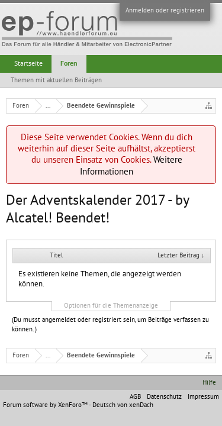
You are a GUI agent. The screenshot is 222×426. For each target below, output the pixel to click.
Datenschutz (164, 397)
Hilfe (209, 382)
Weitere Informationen (131, 165)
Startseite (28, 63)
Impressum (203, 397)
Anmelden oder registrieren (165, 10)
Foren (69, 63)
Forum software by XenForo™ (46, 405)
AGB (135, 397)
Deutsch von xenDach (122, 405)
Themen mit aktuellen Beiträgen (56, 80)
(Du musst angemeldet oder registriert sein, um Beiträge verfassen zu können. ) (110, 324)
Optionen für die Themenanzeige (111, 305)
